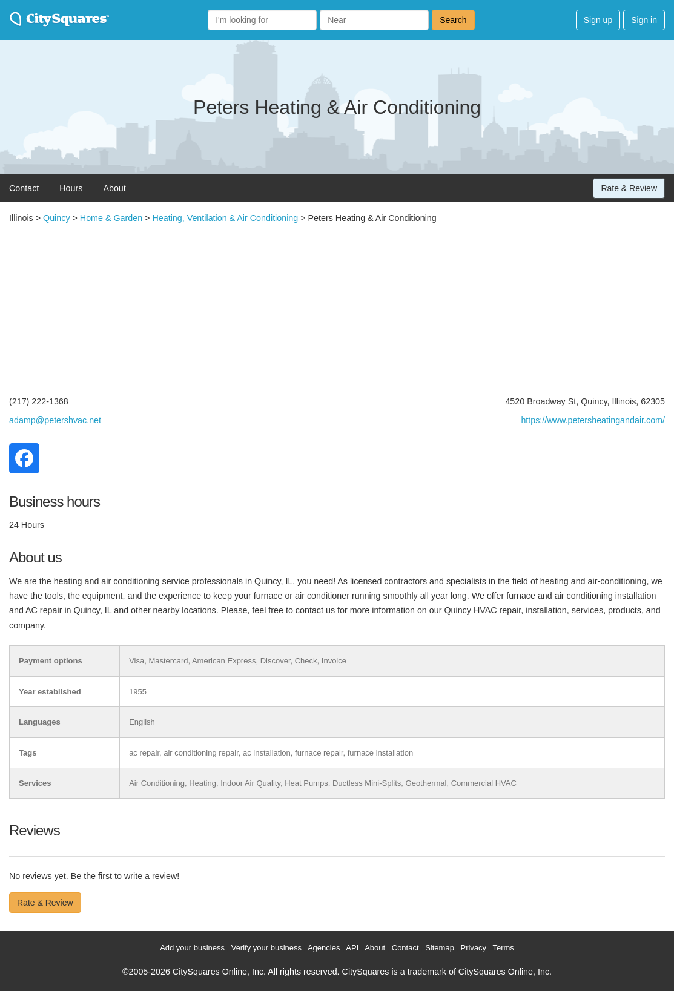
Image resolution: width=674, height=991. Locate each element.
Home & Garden (111, 218)
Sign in (644, 20)
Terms (503, 947)
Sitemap (439, 947)
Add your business (192, 947)
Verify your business (266, 947)
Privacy (473, 947)
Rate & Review (629, 188)
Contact (24, 188)
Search (453, 20)
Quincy (56, 218)
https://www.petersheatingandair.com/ (593, 420)
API (352, 947)
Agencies (324, 947)
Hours (70, 188)
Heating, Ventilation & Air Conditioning (225, 218)
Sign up (598, 20)
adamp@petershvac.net (55, 420)
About (114, 188)
